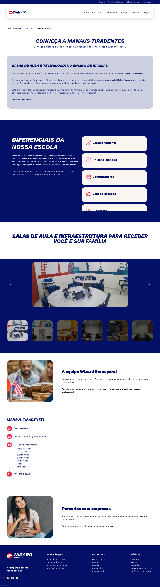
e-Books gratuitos (56, 559)
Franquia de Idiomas (115, 2)
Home (86, 12)
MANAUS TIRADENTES (25, 28)
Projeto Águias (148, 2)
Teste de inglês (54, 562)
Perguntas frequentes (141, 568)
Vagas (146, 12)
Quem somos (111, 12)
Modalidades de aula (57, 565)
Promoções (97, 568)
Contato (135, 559)
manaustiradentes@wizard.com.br (30, 436)
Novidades (135, 12)
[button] (17, 330)
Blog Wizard (98, 571)
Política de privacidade (142, 571)
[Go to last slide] (11, 284)
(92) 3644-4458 (21, 428)
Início (9, 28)
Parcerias (102, 2)
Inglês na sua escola (133, 2)
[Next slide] (149, 284)
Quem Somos (98, 559)
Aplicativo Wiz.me (55, 568)
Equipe (124, 12)
